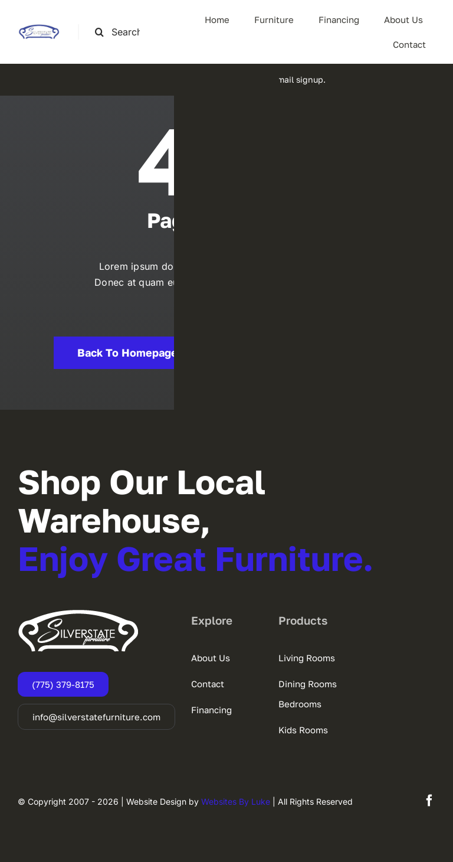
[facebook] (429, 801)
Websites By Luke (235, 801)
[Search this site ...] (122, 32)
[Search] (99, 32)
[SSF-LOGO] (39, 29)
